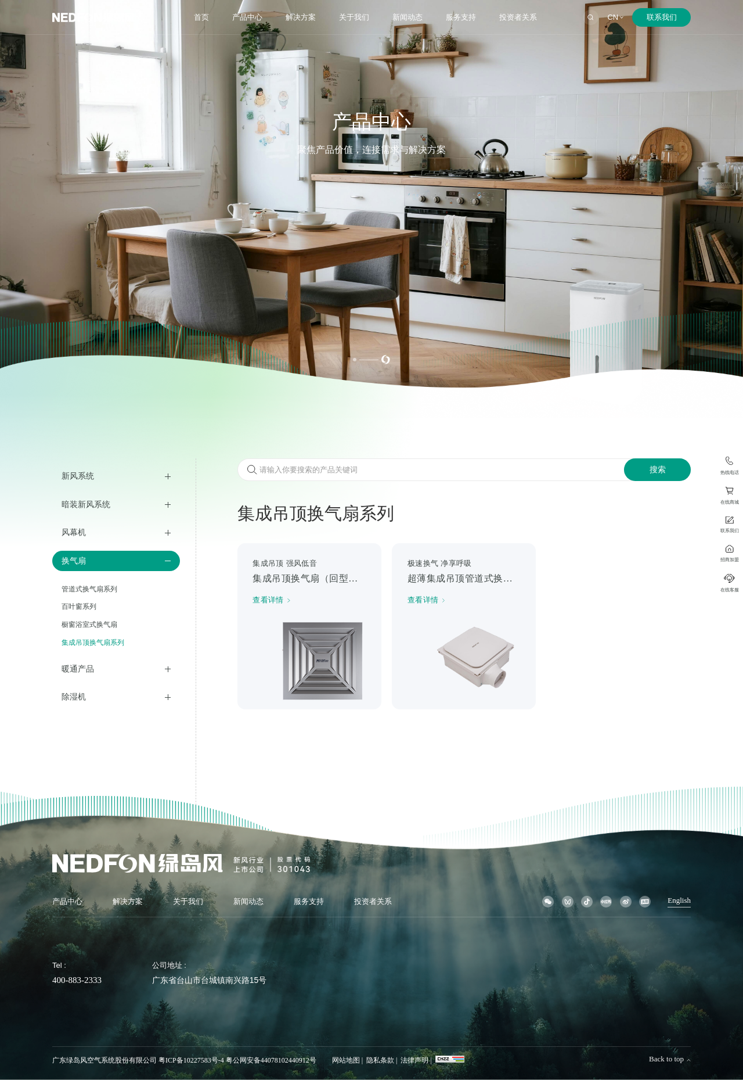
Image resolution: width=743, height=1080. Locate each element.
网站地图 (346, 1060)
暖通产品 (78, 668)
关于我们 (354, 17)
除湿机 (74, 696)
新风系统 (78, 475)
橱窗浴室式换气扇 (89, 624)
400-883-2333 (77, 980)
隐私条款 (380, 1060)
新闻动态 (407, 17)
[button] (354, 359)
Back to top (670, 1059)
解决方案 (301, 17)
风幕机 (74, 532)
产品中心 (247, 17)
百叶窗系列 (79, 606)
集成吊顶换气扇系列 (93, 642)
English (679, 900)
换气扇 (74, 560)
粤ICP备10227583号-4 (191, 1060)
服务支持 (461, 17)
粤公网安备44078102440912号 (271, 1060)
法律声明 (414, 1060)
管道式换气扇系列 (89, 589)
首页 (201, 17)
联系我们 (662, 17)
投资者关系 (518, 17)
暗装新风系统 (86, 504)
